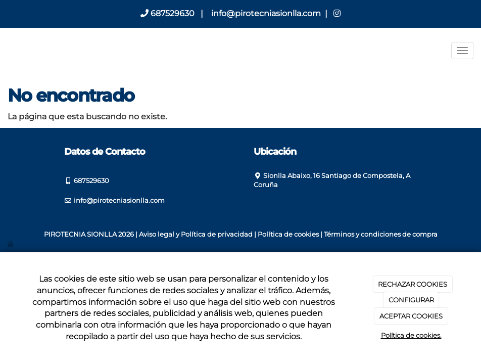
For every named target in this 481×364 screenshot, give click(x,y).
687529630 (167, 13)
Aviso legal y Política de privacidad (196, 234)
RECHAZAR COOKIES (412, 284)
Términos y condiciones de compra (381, 234)
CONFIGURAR (411, 300)
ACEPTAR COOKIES (411, 316)
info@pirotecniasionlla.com (265, 13)
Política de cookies (288, 234)
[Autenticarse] (11, 244)
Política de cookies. (411, 335)
